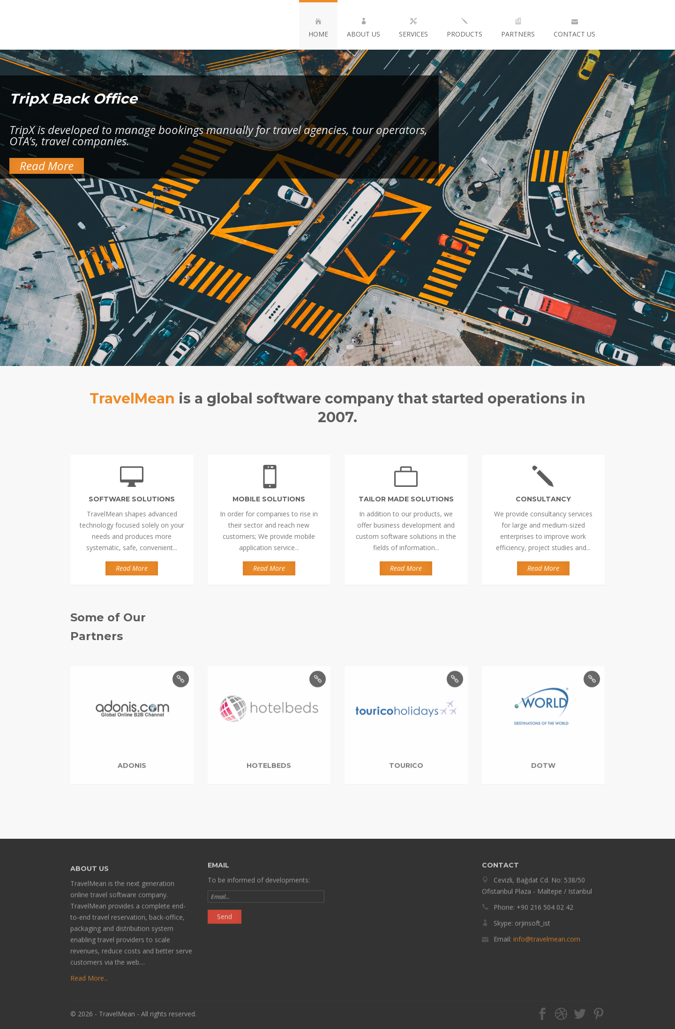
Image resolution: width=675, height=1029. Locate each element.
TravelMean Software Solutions (122, 25)
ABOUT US (363, 28)
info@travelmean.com (546, 935)
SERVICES (413, 28)
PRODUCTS (464, 28)
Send (224, 913)
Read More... (89, 981)
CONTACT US (574, 28)
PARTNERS (518, 28)
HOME (318, 28)
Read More (47, 165)
